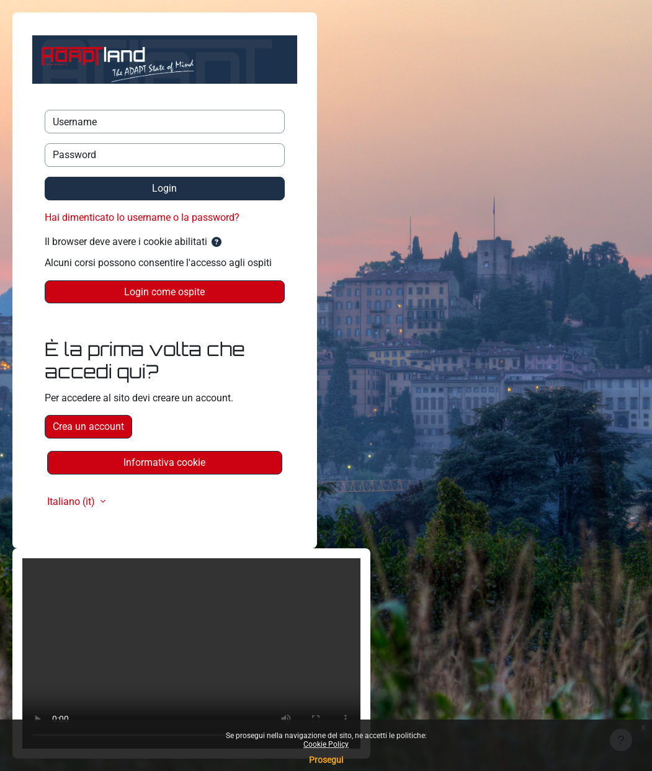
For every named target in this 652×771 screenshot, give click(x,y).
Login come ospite (164, 292)
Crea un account (88, 426)
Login (164, 188)
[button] (216, 242)
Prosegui (326, 760)
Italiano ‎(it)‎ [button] (72, 501)
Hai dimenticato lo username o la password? (142, 217)
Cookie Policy (326, 744)
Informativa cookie (164, 462)
